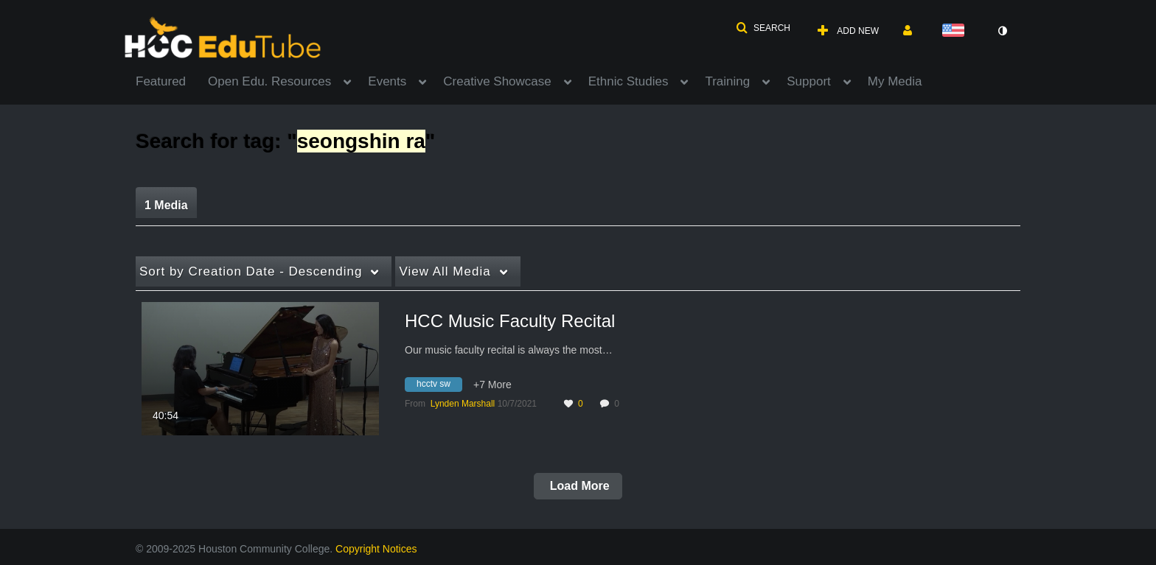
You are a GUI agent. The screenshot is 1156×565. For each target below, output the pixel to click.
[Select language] (956, 31)
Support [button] (809, 81)
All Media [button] (444, 271)
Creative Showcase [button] (497, 81)
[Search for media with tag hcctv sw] (439, 387)
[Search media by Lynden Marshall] (463, 404)
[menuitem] (172, 80)
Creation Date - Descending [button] (250, 271)
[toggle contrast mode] (1001, 31)
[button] (763, 28)
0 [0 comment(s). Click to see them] (619, 404)
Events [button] (387, 81)
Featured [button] (161, 81)
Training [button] (727, 81)
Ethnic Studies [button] (628, 81)
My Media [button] (895, 81)
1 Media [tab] (166, 205)
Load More (577, 486)
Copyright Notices (376, 549)
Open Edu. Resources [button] (269, 81)
